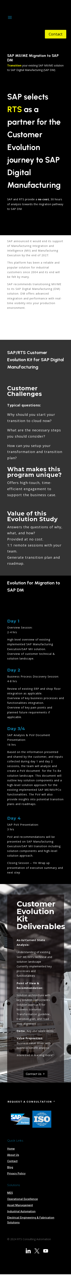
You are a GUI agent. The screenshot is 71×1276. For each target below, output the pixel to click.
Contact (55, 34)
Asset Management (20, 1205)
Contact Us (33, 1074)
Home (11, 1148)
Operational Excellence (22, 1199)
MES (10, 1192)
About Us (13, 1154)
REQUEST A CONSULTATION (30, 1101)
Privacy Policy (16, 1173)
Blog (10, 1167)
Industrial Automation (21, 1211)
